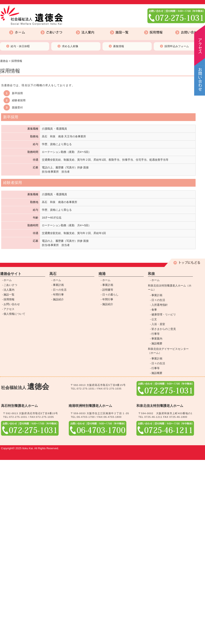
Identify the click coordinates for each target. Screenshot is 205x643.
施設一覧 (104, 28)
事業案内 (156, 338)
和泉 (151, 274)
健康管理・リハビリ (163, 314)
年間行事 (58, 294)
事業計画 (58, 284)
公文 (154, 319)
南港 (102, 274)
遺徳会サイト (10, 274)
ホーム (2, 28)
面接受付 (17, 107)
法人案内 (70, 28)
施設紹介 (58, 299)
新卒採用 (17, 93)
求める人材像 (70, 46)
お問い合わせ (174, 28)
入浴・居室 (158, 324)
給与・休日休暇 (20, 46)
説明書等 (107, 289)
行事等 (155, 333)
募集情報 (118, 46)
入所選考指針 (159, 304)
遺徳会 (4, 60)
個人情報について (14, 313)
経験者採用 (19, 100)
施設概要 (156, 343)
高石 (52, 274)
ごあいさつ (37, 28)
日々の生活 (60, 289)
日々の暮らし (110, 294)
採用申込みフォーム (176, 46)
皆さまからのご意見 (163, 329)
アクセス (9, 309)
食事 (154, 309)
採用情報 (138, 28)
